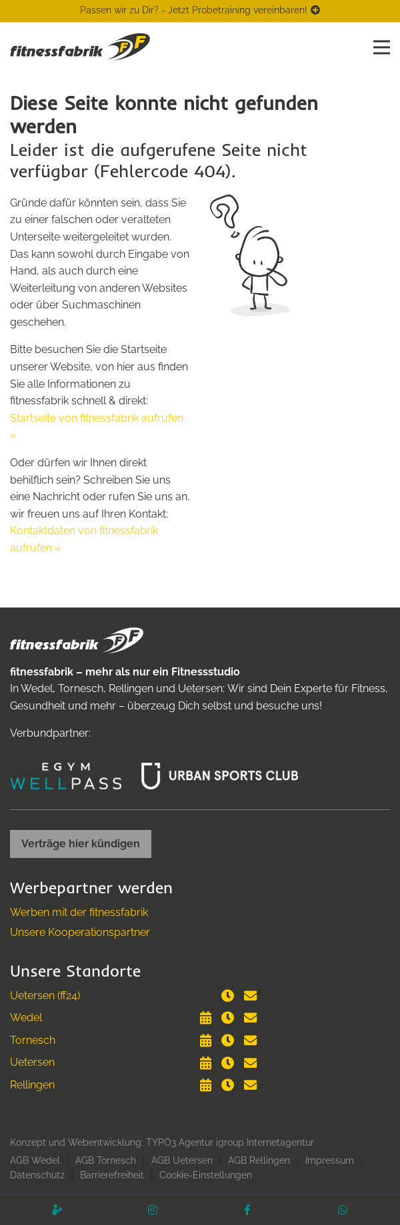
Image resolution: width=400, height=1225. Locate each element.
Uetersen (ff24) (45, 995)
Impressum (329, 1160)
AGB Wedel (35, 1160)
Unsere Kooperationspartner (80, 932)
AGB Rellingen (259, 1160)
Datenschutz (37, 1175)
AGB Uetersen (182, 1160)
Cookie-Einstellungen (205, 1175)
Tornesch (32, 1040)
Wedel (26, 1017)
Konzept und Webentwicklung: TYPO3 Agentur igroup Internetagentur (162, 1142)
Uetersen (32, 1062)
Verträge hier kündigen (80, 843)
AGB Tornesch (105, 1160)
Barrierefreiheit (112, 1175)
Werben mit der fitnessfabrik (79, 912)
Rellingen (32, 1084)
